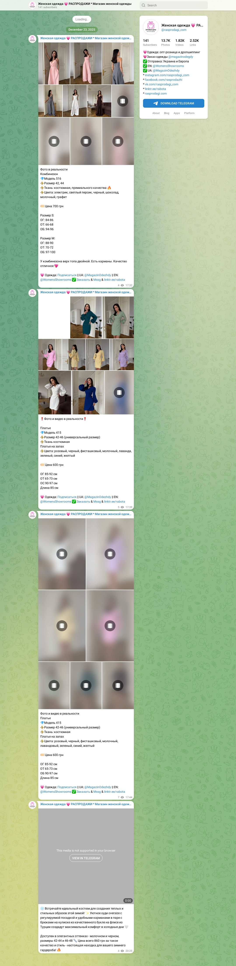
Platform (189, 113)
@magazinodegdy (180, 56)
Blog (166, 113)
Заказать (83, 279)
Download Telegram (173, 103)
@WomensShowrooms (168, 66)
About (156, 113)
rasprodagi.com (156, 93)
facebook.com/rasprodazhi (163, 79)
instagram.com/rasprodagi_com (167, 75)
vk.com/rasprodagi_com (161, 84)
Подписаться (67, 275)
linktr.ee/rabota (155, 89)
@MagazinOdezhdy (166, 70)
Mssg (97, 279)
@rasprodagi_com (173, 30)
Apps (177, 113)
